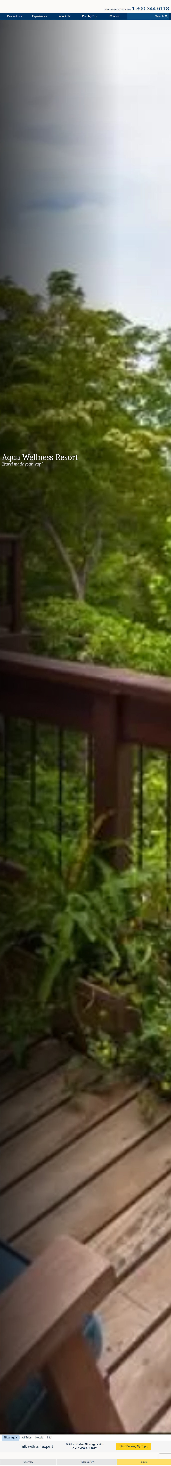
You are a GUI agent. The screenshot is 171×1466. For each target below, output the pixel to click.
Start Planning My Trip (132, 1446)
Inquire (144, 1462)
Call (84, 1448)
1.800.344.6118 (150, 9)
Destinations (14, 16)
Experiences (39, 16)
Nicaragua (10, 1437)
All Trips (26, 1437)
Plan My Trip (89, 16)
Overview (28, 1462)
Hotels (39, 1437)
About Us (64, 16)
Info (49, 1437)
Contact (114, 16)
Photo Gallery (87, 1462)
